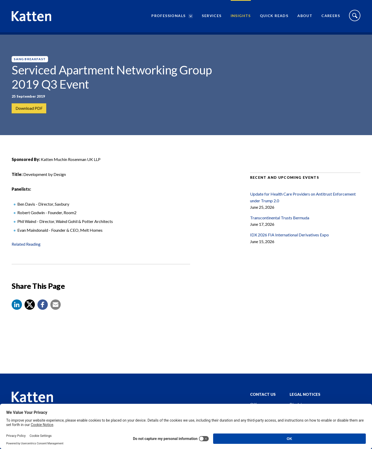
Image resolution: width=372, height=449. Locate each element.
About (304, 17)
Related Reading (26, 248)
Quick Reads (274, 17)
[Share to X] (30, 309)
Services (211, 17)
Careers (330, 17)
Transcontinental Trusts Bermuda (279, 222)
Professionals (168, 17)
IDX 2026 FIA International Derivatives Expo (289, 239)
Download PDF (29, 108)
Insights (241, 17)
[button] (17, 309)
